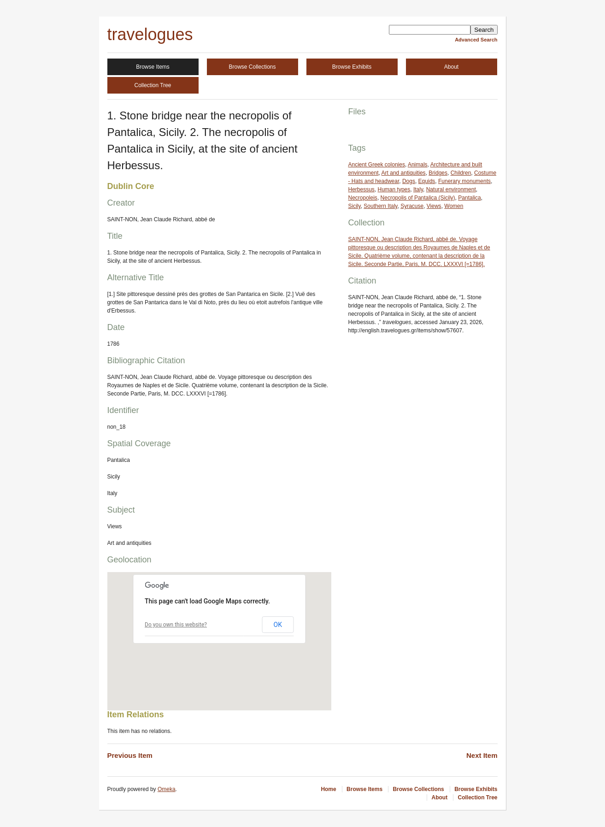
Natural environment (451, 189)
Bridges (438, 173)
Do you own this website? (176, 624)
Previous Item (130, 755)
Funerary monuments (464, 181)
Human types (394, 189)
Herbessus (361, 189)
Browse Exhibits (351, 67)
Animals (418, 164)
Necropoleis (362, 198)
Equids (426, 181)
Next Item (482, 755)
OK (278, 624)
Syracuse (411, 206)
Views (434, 206)
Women (453, 206)
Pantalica (469, 198)
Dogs (408, 181)
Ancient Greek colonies (376, 164)
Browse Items (153, 67)
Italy (418, 189)
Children (461, 173)
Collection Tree (152, 85)
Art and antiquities (404, 173)
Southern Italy (380, 206)
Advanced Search (476, 39)
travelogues (150, 34)
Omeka (167, 789)
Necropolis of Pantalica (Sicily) (418, 198)
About (451, 67)
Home (328, 789)
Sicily (354, 206)
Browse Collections (252, 67)
